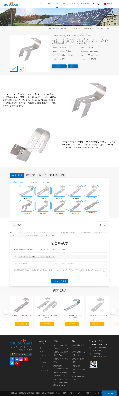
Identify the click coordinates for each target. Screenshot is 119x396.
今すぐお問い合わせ (59, 66)
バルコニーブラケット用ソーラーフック (97, 315)
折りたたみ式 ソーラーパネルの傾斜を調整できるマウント (60, 382)
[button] (113, 312)
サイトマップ (44, 372)
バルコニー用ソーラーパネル (18, 235)
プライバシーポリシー (77, 393)
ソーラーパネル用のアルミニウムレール (60, 347)
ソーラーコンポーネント (63, 28)
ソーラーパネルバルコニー (85, 232)
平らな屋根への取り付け (79, 353)
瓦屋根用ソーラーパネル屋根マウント (60, 374)
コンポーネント (17, 175)
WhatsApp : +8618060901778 (100, 355)
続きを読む (20, 324)
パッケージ (42, 175)
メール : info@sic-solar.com (99, 349)
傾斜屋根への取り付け (79, 347)
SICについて (48, 3)
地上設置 (76, 366)
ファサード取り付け (79, 360)
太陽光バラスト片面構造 (60, 360)
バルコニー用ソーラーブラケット (68, 232)
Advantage (53, 175)
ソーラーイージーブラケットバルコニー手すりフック (46, 232)
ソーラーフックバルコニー (24, 232)
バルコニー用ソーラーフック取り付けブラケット (47, 316)
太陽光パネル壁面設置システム (60, 353)
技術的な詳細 (30, 175)
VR (93, 3)
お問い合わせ (85, 3)
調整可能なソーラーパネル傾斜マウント (60, 367)
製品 (57, 3)
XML (64, 393)
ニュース (64, 3)
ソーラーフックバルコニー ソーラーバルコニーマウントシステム (72, 316)
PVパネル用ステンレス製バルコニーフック (22, 316)
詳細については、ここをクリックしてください (31, 182)
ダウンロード (73, 66)
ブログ (42, 366)
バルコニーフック (76, 28)
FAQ (62, 175)
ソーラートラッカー (79, 378)
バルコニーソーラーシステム (100, 232)
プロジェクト (74, 3)
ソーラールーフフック (33, 235)
